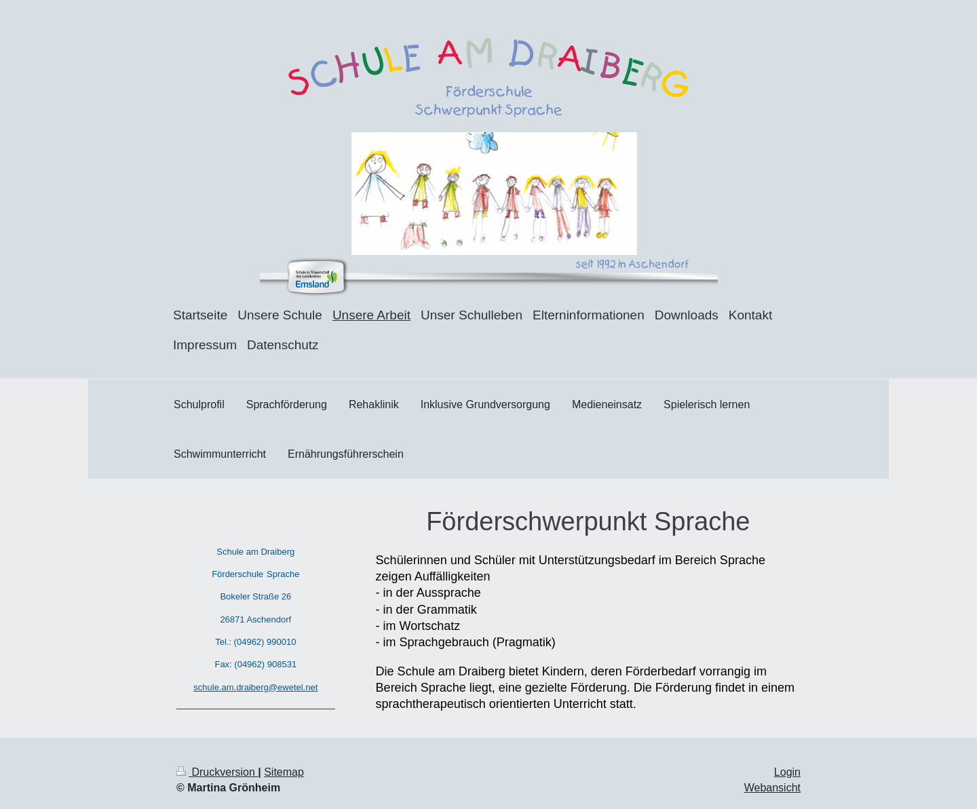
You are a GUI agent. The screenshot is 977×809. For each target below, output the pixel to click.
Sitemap (284, 772)
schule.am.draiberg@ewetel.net (255, 687)
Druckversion (217, 772)
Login (787, 772)
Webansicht (772, 787)
